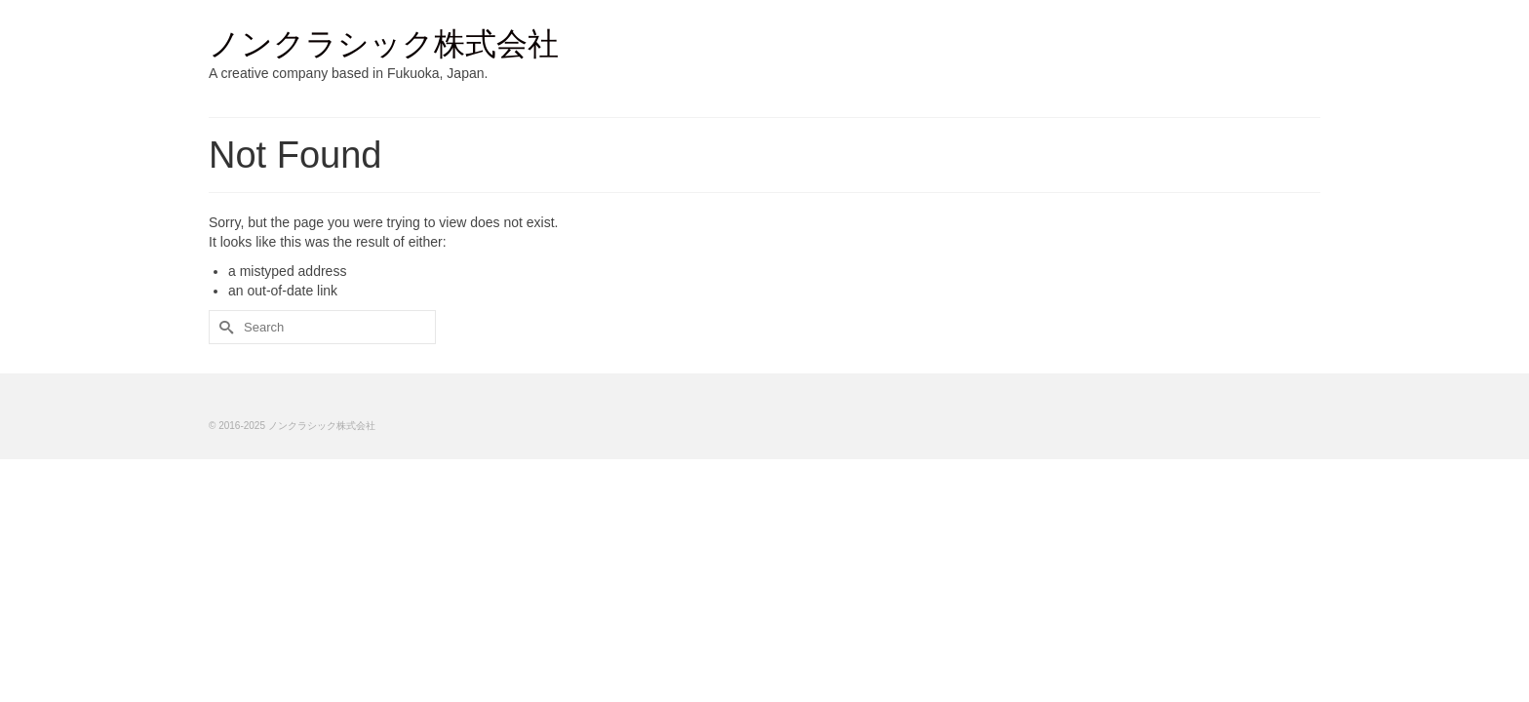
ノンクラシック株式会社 (384, 43)
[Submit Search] (223, 327)
